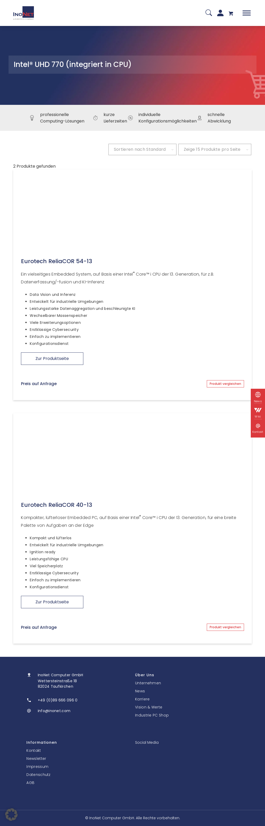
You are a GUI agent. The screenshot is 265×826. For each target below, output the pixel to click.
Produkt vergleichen (225, 383)
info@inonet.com (54, 710)
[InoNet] (23, 13)
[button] (11, 814)
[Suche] (208, 13)
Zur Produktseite (52, 358)
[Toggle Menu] (246, 12)
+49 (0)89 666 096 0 (58, 700)
